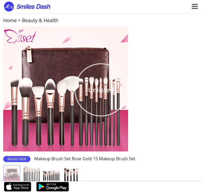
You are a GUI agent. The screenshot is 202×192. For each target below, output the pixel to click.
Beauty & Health (40, 20)
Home (10, 20)
